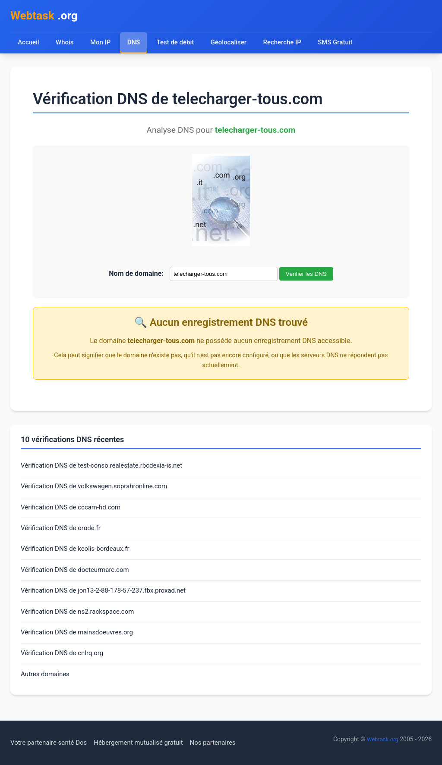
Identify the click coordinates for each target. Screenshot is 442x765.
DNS (135, 44)
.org (46, 16)
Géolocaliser (231, 44)
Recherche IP (287, 44)
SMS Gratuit (341, 44)
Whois (65, 44)
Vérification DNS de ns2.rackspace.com (81, 620)
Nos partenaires (225, 743)
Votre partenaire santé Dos (51, 743)
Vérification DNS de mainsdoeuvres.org (81, 642)
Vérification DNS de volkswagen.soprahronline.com (99, 489)
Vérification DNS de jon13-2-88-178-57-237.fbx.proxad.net (109, 598)
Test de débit (177, 44)
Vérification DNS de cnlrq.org (65, 664)
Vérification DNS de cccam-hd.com (74, 511)
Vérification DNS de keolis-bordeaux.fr (79, 555)
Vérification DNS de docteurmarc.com (78, 577)
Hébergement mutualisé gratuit (147, 743)
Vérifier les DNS (306, 275)
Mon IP (101, 44)
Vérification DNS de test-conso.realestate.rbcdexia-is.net (107, 468)
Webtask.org (381, 739)
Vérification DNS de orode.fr (63, 533)
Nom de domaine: (136, 275)
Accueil (28, 44)
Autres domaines (47, 686)
